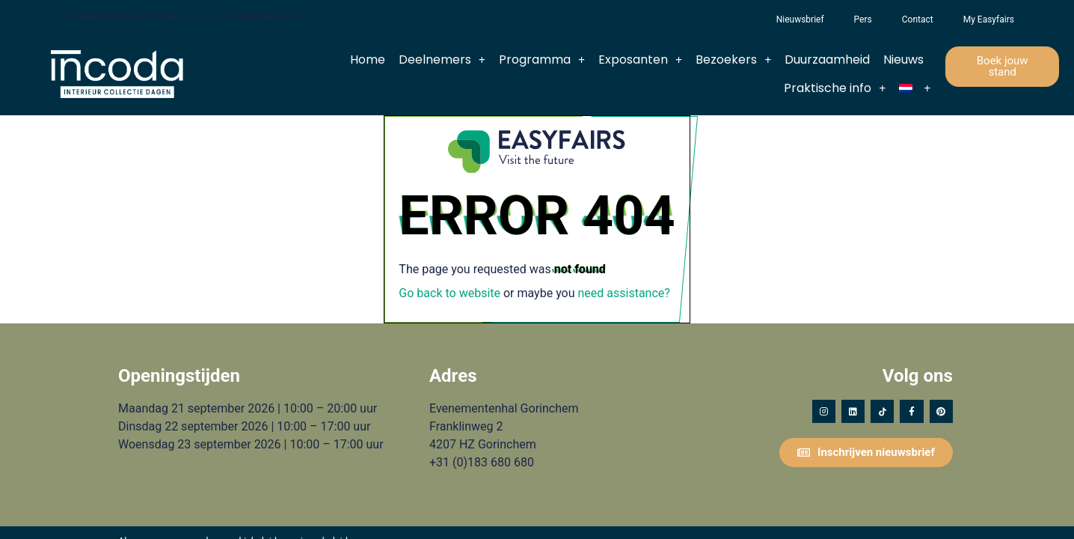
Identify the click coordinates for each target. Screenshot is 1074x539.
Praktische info (835, 88)
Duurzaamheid (827, 59)
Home (367, 59)
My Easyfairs (988, 19)
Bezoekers (733, 59)
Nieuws (903, 59)
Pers (863, 19)
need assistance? (624, 293)
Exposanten (640, 59)
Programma (542, 59)
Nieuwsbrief (800, 19)
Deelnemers (442, 59)
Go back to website (449, 293)
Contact (917, 19)
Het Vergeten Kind (746, 19)
